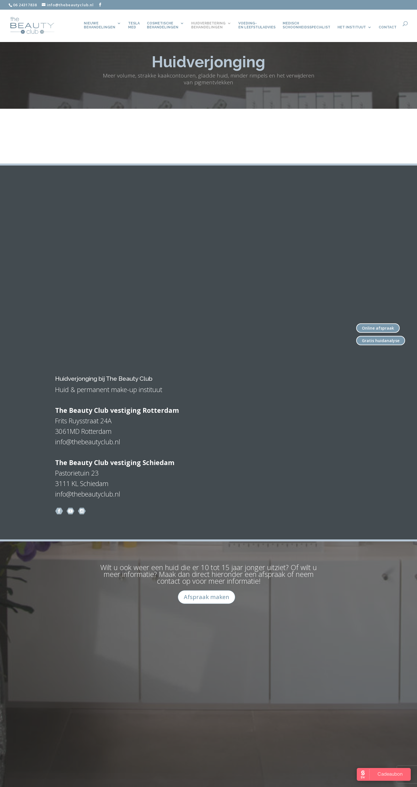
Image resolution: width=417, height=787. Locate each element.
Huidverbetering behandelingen (208, 25)
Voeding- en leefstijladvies (257, 25)
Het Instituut (351, 27)
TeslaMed (134, 25)
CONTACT (388, 27)
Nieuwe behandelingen (99, 25)
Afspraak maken (206, 597)
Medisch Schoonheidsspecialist (306, 25)
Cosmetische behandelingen (162, 25)
